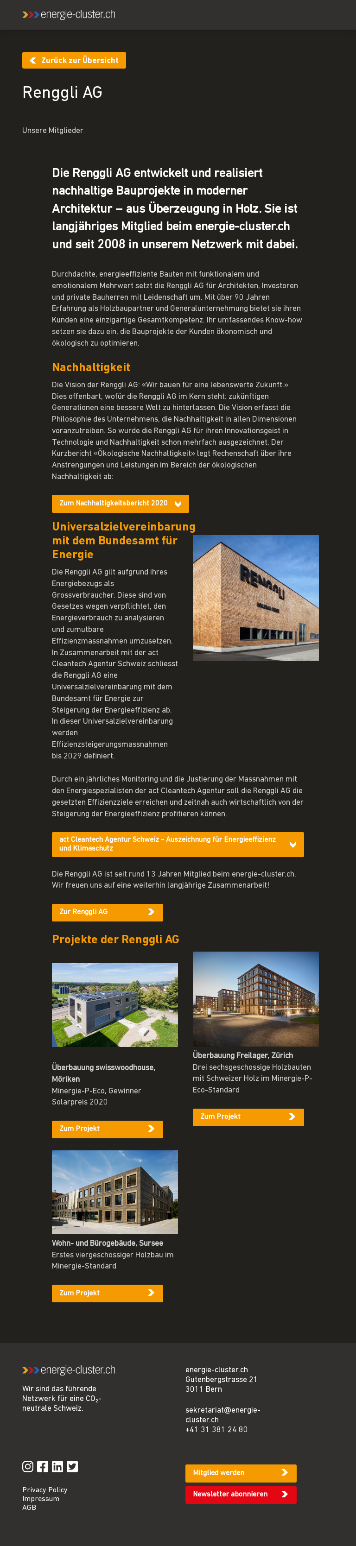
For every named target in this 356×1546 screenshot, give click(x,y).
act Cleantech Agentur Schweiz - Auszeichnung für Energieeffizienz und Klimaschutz (167, 844)
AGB (29, 1508)
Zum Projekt (79, 1129)
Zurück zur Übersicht (80, 61)
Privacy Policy (45, 1490)
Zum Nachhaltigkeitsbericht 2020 (113, 503)
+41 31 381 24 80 (216, 1430)
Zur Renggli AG (83, 912)
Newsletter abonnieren (230, 1494)
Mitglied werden (218, 1473)
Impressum (40, 1499)
